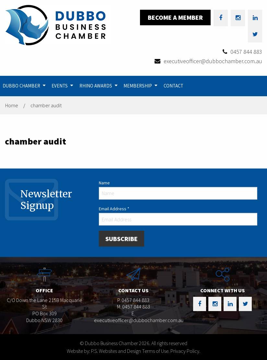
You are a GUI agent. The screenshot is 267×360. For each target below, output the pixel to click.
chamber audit (46, 105)
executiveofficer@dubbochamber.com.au (213, 61)
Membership (137, 86)
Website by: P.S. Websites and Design (104, 351)
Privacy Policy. (185, 351)
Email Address (114, 209)
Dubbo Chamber (21, 86)
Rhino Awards (95, 86)
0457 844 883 (246, 51)
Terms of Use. (155, 351)
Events (60, 86)
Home (11, 105)
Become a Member (175, 17)
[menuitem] (24, 86)
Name (104, 183)
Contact (173, 86)
